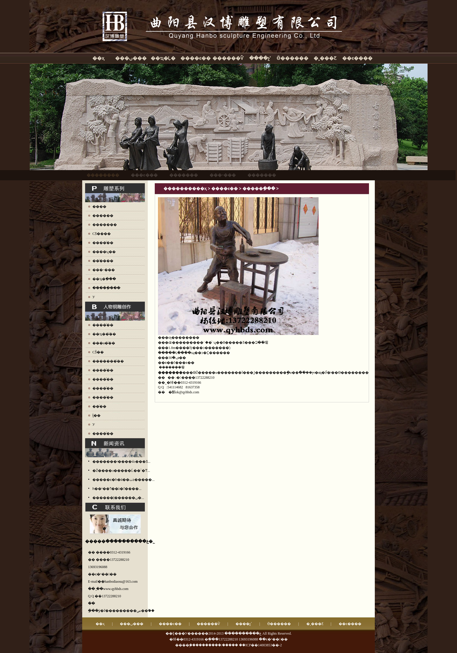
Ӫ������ (292, 58)
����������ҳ (185, 188)
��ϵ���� (357, 58)
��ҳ (98, 58)
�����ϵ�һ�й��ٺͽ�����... (123, 480)
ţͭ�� (96, 415)
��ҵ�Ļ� (163, 58)
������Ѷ (227, 58)
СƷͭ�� (98, 352)
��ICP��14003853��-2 (260, 645)
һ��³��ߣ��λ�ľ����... (116, 489)
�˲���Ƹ (325, 58)
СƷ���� (101, 234)
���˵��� (103, 270)
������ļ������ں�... (118, 498)
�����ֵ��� (106, 288)
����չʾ (260, 58)
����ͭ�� (102, 243)
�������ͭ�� (108, 361)
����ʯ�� (104, 252)
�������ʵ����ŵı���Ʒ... (121, 462)
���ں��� (131, 58)
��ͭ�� (99, 406)
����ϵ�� (195, 58)
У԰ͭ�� (93, 424)
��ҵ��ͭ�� (104, 334)
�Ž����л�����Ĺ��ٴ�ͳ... (121, 471)
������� (104, 225)
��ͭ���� (102, 261)
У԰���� (93, 297)
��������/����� (217, 645)
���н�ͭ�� (103, 343)
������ (102, 216)
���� (99, 207)
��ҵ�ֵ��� (104, 279)
